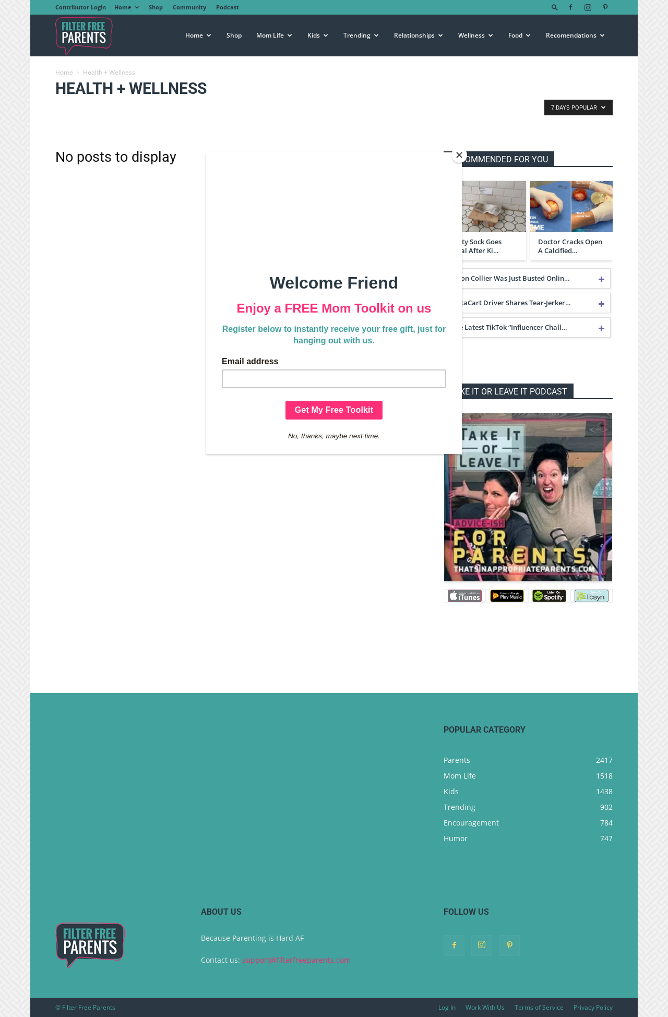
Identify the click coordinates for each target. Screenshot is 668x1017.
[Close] (459, 155)
